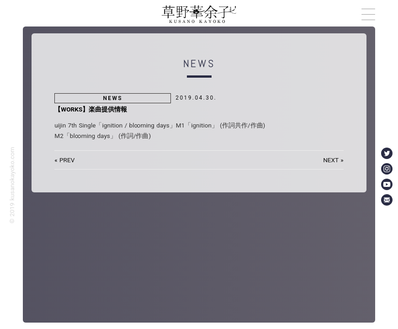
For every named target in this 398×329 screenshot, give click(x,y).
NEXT (331, 160)
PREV (66, 160)
